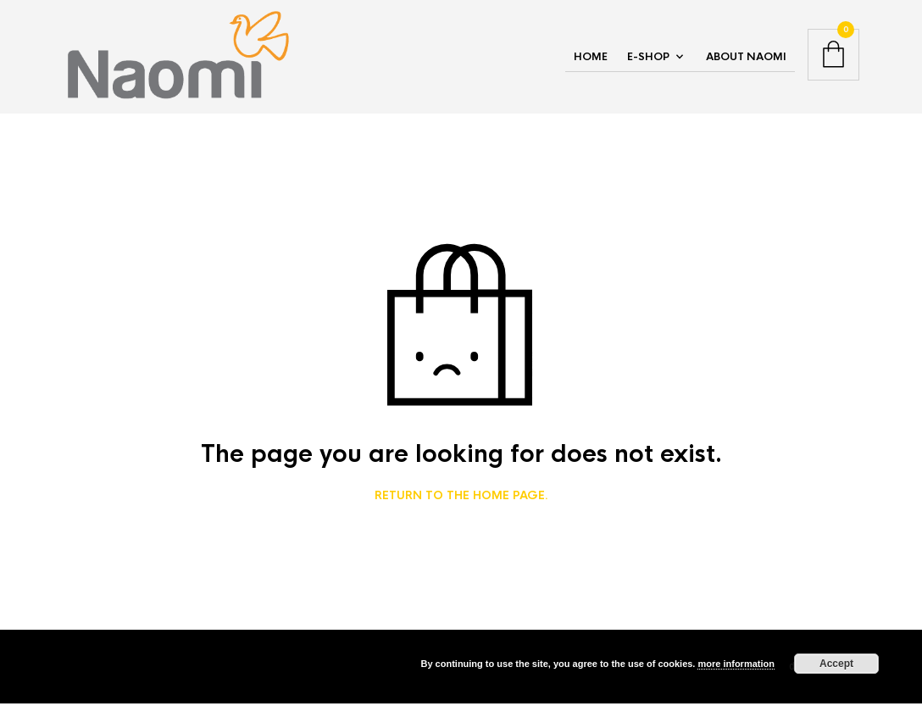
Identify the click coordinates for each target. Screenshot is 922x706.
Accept (836, 664)
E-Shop (648, 57)
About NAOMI (746, 57)
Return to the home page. (461, 499)
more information (735, 664)
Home (591, 57)
